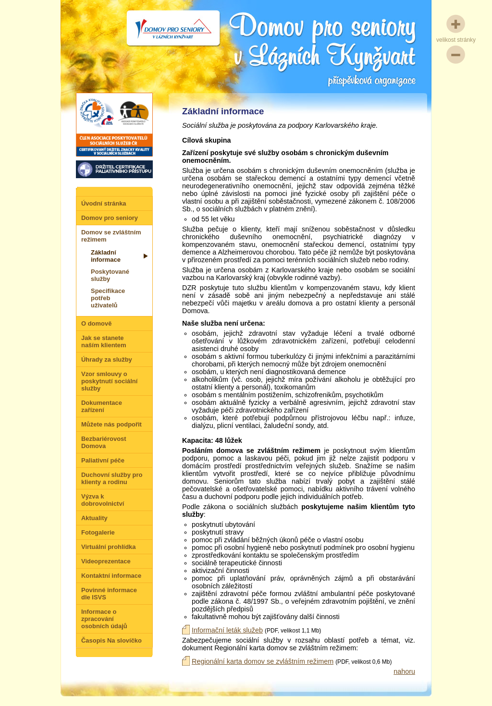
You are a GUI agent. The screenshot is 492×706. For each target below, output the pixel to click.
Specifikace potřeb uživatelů (108, 298)
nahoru (404, 671)
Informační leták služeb (227, 630)
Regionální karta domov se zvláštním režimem (262, 661)
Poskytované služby (110, 275)
